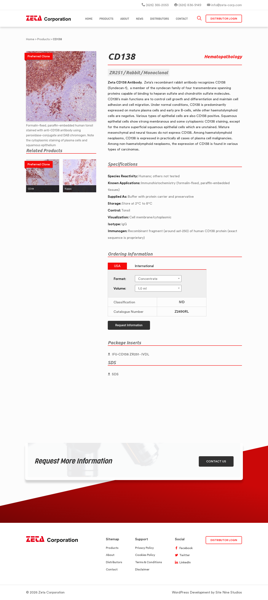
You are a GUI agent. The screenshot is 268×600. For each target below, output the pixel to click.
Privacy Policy (144, 548)
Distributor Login (223, 18)
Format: (120, 279)
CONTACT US (216, 461)
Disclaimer (142, 569)
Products (112, 548)
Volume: (120, 288)
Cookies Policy (145, 555)
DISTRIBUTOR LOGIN (223, 540)
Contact (112, 569)
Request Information (128, 325)
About (110, 555)
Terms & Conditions (148, 562)
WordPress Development (191, 592)
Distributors (114, 562)
